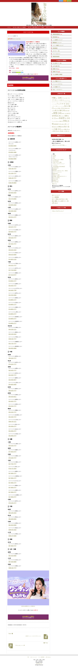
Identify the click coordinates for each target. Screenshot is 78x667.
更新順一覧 (56, 71)
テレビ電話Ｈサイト (57, 81)
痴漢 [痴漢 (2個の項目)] (55, 126)
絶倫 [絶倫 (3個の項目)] (66, 129)
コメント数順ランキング (58, 45)
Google (54, 155)
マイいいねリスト (56, 53)
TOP (28, 657)
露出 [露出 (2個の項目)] (67, 131)
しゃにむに (55, 165)
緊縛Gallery (55, 173)
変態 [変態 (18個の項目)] (57, 113)
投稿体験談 (55, 48)
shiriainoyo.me (39, 663)
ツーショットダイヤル (57, 84)
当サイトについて (50, 27)
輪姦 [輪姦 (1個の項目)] (58, 131)
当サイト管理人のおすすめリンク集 (59, 199)
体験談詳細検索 (56, 56)
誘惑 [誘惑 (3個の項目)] (55, 131)
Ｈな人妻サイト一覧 (57, 63)
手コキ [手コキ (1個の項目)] (53, 121)
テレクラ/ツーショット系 (17, 70)
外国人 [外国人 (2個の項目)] (64, 113)
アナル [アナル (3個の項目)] (64, 98)
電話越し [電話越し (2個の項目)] (62, 131)
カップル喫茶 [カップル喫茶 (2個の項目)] (60, 100)
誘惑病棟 (55, 169)
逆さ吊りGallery (56, 177)
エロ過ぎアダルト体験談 (58, 159)
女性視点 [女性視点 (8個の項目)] (56, 116)
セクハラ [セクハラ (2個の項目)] (67, 101)
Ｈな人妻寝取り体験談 (57, 74)
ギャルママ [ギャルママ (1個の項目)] (55, 101)
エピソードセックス (57, 172)
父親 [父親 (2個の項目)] (63, 124)
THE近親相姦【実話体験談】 (59, 166)
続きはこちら (54, 183)
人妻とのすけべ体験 (57, 162)
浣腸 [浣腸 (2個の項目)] (61, 121)
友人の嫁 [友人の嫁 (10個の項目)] (60, 110)
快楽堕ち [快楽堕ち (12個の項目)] (64, 118)
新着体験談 (56, 37)
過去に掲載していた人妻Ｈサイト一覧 (60, 201)
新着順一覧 (56, 68)
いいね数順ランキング (57, 39)
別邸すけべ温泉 (56, 174)
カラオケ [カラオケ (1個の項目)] (66, 100)
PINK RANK (55, 179)
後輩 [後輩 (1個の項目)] (57, 118)
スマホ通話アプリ (56, 86)
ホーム (9, 27)
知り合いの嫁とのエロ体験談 (19, 27)
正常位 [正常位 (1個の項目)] (57, 121)
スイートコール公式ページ (28, 78)
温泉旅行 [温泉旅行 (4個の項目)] (57, 124)
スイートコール (16, 38)
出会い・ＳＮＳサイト (57, 89)
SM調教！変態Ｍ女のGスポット (60, 176)
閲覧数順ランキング (57, 42)
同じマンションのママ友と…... (60, 145)
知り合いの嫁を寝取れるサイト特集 (36, 27)
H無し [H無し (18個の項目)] (57, 98)
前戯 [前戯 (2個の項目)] (66, 108)
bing (54, 158)
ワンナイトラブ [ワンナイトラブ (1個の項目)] (60, 106)
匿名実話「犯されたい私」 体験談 (60, 170)
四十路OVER (55, 181)
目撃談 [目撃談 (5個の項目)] (61, 126)
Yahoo (54, 156)
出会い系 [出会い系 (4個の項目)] (61, 108)
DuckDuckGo (55, 167)
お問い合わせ (55, 203)
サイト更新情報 (55, 197)
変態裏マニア (56, 180)
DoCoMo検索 (56, 161)
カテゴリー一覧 (56, 50)
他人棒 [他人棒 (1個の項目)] (55, 108)
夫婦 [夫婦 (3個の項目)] (68, 113)
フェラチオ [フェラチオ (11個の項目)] (62, 104)
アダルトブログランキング (58, 163)
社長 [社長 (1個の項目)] (62, 129)
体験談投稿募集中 (57, 34)
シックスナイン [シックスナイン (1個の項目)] (61, 101)
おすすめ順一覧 (56, 66)
